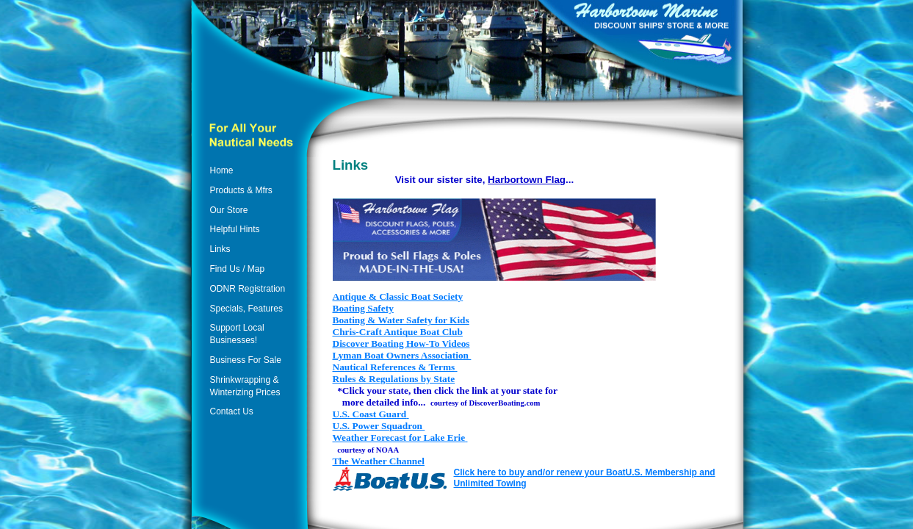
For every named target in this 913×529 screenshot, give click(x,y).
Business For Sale (245, 360)
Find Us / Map (237, 269)
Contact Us (231, 411)
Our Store (229, 210)
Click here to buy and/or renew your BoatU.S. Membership (575, 472)
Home (222, 170)
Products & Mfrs (241, 190)
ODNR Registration (248, 289)
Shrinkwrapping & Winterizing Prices (245, 386)
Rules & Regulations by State (394, 378)
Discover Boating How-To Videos (401, 343)
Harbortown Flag (527, 179)
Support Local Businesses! (237, 334)
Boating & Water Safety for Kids (401, 319)
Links (220, 249)
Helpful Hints (235, 229)
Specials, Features (246, 308)
